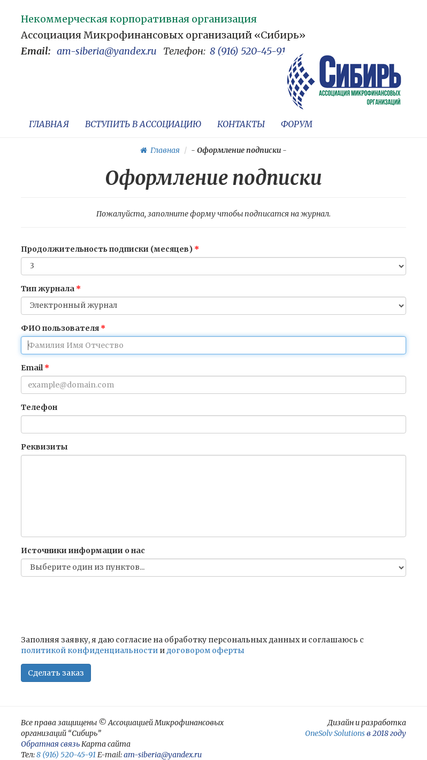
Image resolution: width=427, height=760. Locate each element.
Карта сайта (106, 744)
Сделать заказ (56, 673)
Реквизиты (44, 447)
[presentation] (102, 605)
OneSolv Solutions (335, 733)
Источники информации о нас (83, 550)
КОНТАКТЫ (241, 124)
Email (32, 368)
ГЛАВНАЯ (49, 124)
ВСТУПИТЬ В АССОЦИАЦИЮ (143, 124)
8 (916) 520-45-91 (248, 51)
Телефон (39, 407)
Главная (160, 150)
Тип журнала (47, 288)
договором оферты (205, 650)
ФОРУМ (296, 124)
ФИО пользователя (60, 328)
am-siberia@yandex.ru (107, 51)
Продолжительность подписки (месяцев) (107, 249)
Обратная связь (50, 744)
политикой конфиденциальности (89, 650)
